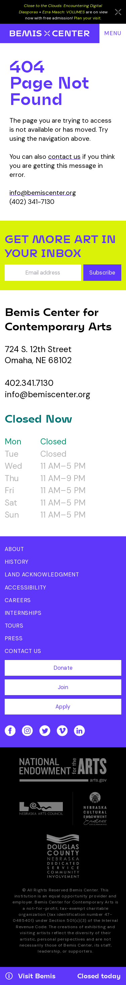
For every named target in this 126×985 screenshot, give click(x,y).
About (14, 549)
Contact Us (23, 651)
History (17, 561)
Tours (14, 625)
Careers (18, 600)
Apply (63, 706)
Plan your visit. (87, 18)
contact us (64, 156)
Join (63, 687)
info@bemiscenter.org (42, 193)
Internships (23, 613)
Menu (113, 33)
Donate (63, 667)
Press (14, 638)
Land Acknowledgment (42, 574)
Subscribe (102, 272)
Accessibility (26, 587)
